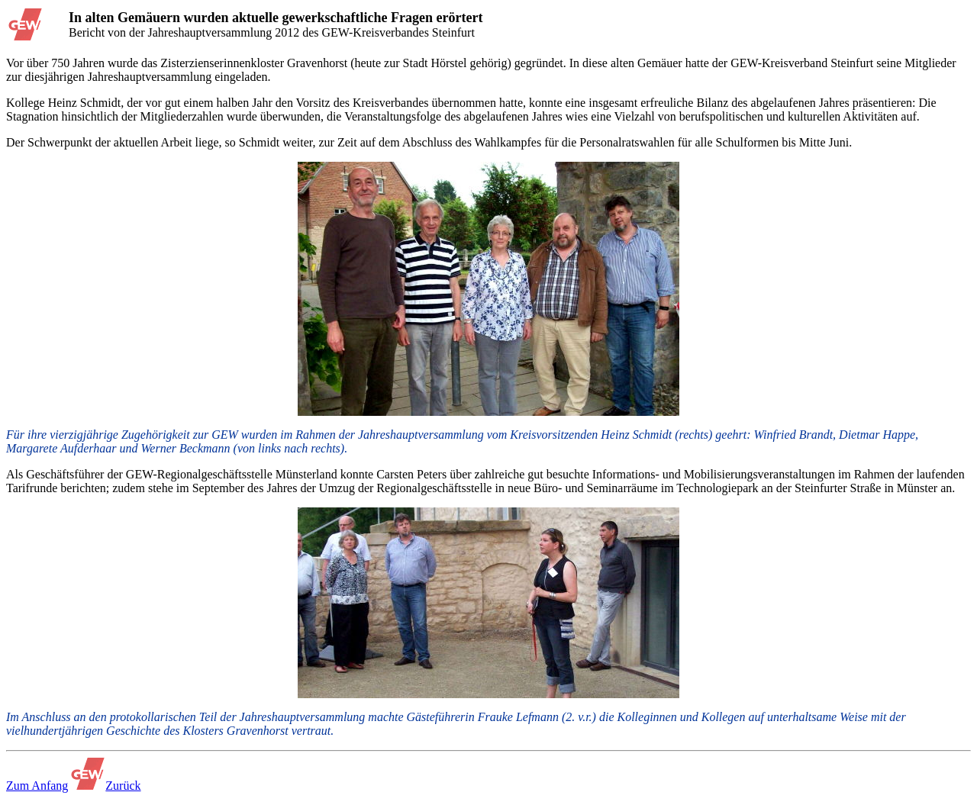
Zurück (122, 785)
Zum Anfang (37, 785)
